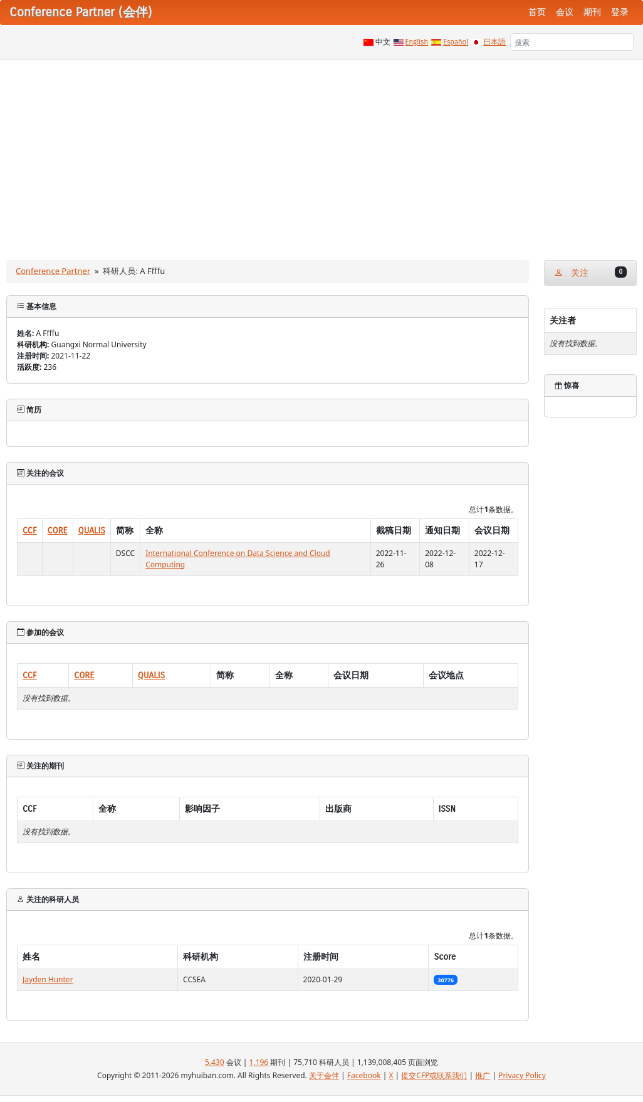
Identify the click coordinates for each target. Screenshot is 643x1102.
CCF (30, 530)
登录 (620, 12)
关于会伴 (324, 1075)
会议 (564, 12)
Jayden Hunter (48, 979)
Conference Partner (53, 270)
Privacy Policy (522, 1075)
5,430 (214, 1062)
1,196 (259, 1062)
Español (455, 42)
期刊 (592, 12)
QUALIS (91, 530)
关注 (590, 272)
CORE (58, 530)
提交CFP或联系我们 (434, 1075)
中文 (382, 42)
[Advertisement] (321, 153)
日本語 (494, 42)
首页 (537, 12)
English (417, 42)
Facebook (364, 1075)
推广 (482, 1075)
